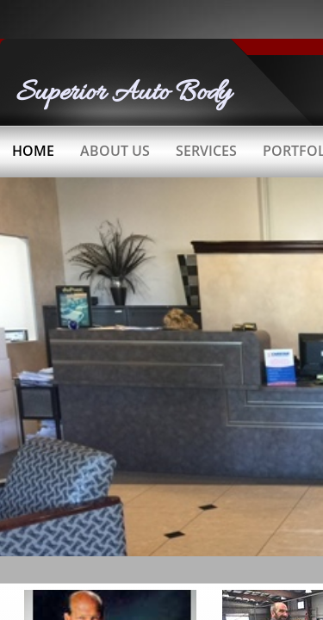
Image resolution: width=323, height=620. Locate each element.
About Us (115, 150)
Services (206, 150)
